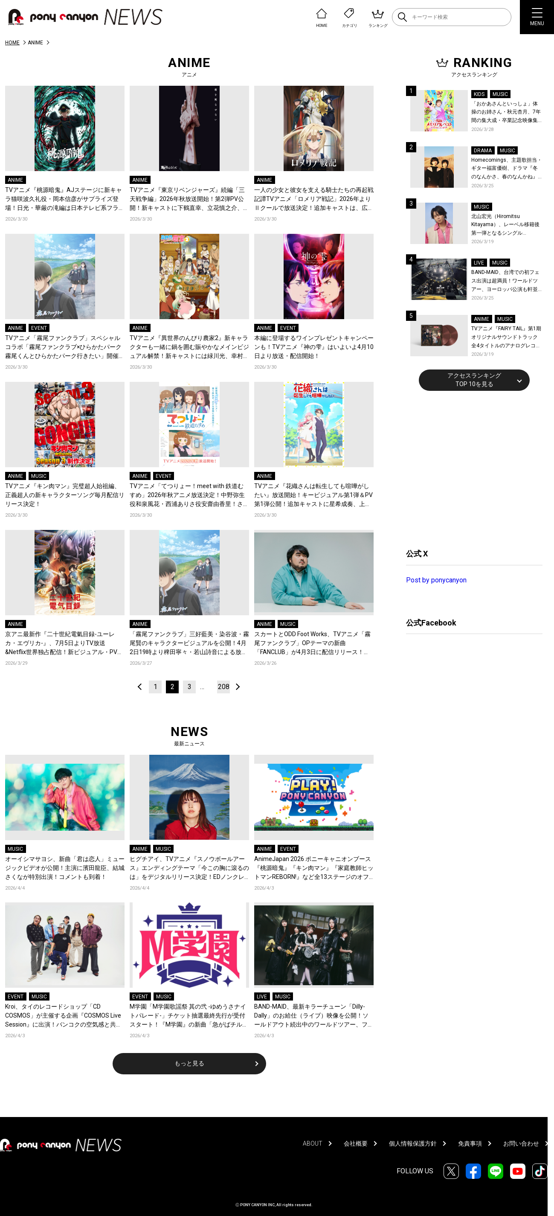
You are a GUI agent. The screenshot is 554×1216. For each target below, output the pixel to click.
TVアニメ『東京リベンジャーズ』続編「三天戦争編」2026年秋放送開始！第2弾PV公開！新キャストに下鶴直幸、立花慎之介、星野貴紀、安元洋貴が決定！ (189, 199)
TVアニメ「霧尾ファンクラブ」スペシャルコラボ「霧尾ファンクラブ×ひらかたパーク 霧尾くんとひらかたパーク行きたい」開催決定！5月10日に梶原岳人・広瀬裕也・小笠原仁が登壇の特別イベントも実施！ (65, 348)
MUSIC (38, 476)
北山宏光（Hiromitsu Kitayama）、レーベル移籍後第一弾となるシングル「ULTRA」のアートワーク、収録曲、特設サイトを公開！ (506, 225)
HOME (12, 43)
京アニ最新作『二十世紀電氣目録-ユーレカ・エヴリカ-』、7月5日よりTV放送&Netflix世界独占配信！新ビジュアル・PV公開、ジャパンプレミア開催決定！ (64, 644)
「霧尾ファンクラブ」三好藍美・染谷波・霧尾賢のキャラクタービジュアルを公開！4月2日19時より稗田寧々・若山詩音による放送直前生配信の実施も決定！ (189, 644)
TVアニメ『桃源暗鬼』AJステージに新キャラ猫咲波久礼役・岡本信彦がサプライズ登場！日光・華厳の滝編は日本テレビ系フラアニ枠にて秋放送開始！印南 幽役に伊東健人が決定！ (65, 199)
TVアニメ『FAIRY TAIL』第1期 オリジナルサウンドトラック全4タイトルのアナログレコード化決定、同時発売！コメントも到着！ (506, 338)
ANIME (15, 180)
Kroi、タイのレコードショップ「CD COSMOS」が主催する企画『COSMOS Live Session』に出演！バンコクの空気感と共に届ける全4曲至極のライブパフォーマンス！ (63, 1016)
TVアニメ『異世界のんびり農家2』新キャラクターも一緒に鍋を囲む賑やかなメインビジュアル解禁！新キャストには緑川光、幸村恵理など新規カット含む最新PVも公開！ (189, 348)
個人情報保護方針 (413, 1143)
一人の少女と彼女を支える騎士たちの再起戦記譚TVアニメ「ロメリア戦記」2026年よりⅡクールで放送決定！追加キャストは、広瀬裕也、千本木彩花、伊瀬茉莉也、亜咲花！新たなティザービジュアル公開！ (314, 199)
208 (223, 687)
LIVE (262, 997)
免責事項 (470, 1143)
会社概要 (356, 1143)
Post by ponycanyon (436, 580)
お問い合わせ (521, 1143)
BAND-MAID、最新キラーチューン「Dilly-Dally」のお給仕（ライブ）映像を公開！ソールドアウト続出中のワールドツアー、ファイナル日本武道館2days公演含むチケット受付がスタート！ (314, 1016)
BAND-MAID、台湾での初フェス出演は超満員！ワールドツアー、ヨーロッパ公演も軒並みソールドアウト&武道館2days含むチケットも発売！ (505, 281)
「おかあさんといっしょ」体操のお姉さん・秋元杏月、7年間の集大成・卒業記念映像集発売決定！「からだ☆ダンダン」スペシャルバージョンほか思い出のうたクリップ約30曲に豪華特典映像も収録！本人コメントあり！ (506, 113)
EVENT (39, 328)
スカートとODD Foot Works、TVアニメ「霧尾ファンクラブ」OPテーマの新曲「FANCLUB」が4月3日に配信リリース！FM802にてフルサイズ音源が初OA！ (312, 644)
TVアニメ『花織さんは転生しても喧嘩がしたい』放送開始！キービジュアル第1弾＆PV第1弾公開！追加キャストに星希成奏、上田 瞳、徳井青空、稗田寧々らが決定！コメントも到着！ (314, 496)
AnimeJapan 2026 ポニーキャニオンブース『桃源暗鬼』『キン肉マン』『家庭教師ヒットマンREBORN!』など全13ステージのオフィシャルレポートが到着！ (314, 868)
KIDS (479, 94)
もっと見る (189, 1063)
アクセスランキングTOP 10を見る (474, 379)
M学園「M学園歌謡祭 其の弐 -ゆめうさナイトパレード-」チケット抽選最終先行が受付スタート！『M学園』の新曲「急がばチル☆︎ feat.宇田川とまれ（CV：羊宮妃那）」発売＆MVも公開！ (189, 1016)
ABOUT (312, 1143)
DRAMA (483, 151)
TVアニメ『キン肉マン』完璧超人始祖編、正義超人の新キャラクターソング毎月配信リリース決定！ (65, 495)
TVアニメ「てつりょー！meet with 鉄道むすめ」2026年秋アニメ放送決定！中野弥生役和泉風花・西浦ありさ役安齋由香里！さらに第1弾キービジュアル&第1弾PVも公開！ (189, 496)
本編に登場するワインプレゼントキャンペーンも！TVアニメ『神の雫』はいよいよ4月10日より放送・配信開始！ (314, 347)
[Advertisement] (470, 468)
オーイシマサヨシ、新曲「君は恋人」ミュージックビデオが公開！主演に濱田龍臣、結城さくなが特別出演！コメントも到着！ (65, 867)
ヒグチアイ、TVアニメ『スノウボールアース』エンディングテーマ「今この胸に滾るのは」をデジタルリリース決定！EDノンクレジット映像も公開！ (189, 868)
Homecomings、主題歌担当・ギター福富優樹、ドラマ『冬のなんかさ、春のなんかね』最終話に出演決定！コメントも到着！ (506, 169)
